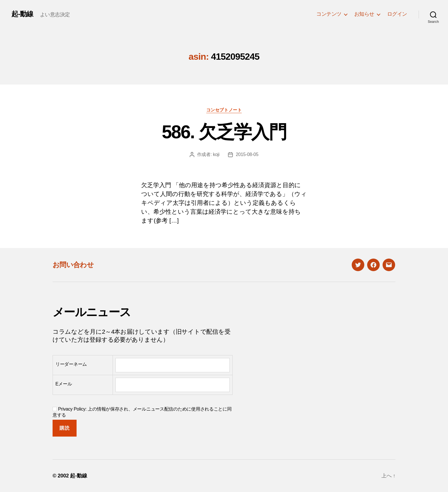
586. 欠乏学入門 (224, 132)
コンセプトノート (224, 109)
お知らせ (364, 14)
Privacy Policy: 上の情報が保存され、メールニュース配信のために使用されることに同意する (142, 412)
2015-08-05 (247, 154)
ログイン (397, 14)
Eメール (63, 383)
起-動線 (22, 14)
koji (216, 154)
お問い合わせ (73, 265)
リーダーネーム (71, 364)
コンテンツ (328, 14)
